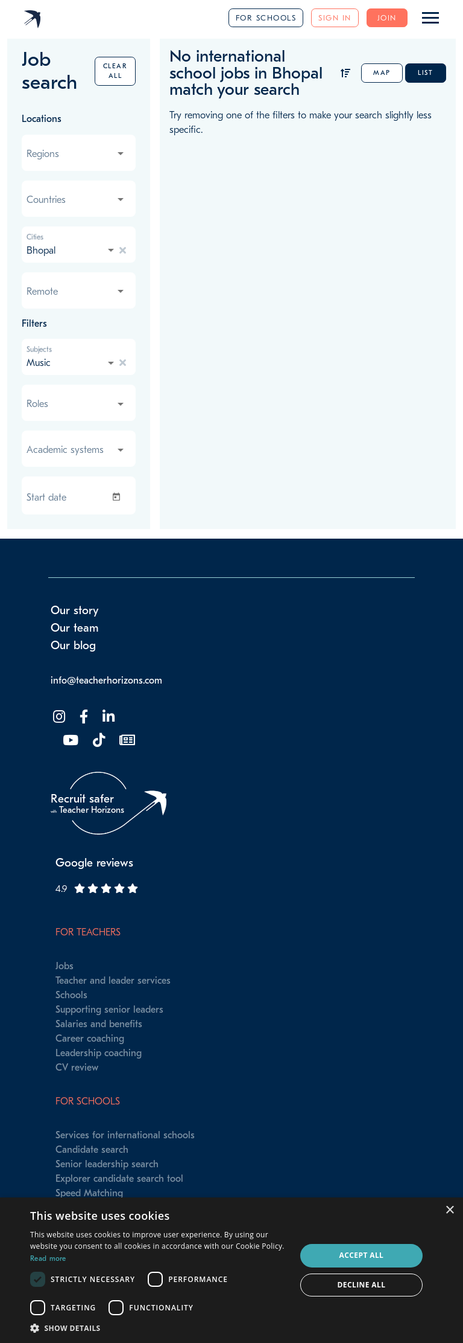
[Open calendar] (119, 497)
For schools (266, 17)
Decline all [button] (362, 1285)
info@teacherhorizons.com (106, 680)
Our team (75, 628)
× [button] (449, 1210)
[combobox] (76, 154)
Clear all (115, 71)
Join (387, 17)
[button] (159, 1328)
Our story (75, 610)
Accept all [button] (361, 1255)
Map (382, 73)
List (425, 73)
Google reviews (94, 863)
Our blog (73, 645)
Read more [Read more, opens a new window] (48, 1258)
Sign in (334, 17)
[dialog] (231, 1270)
